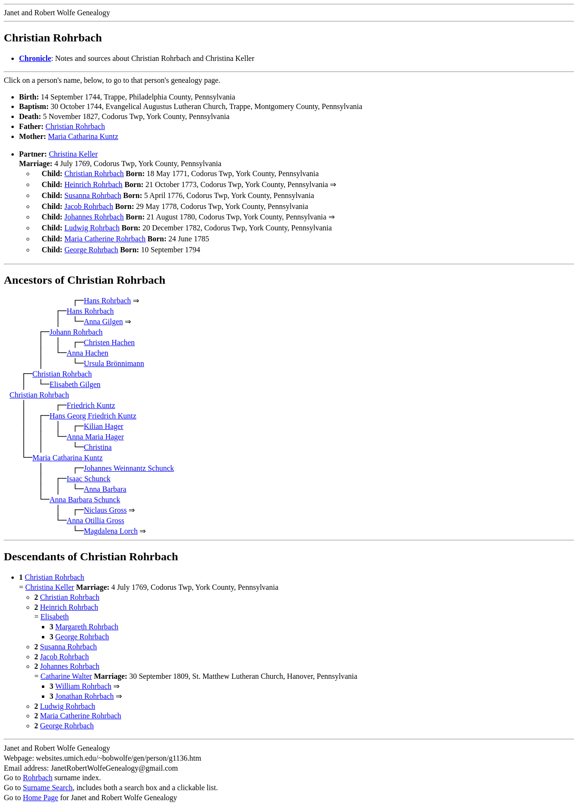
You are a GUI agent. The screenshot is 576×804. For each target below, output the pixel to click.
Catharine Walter (66, 669)
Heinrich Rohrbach (93, 183)
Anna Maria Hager (95, 429)
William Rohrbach (83, 679)
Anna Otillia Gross (95, 513)
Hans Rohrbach (107, 293)
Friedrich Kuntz (91, 398)
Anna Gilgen (103, 314)
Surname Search (47, 780)
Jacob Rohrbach (88, 203)
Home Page (40, 790)
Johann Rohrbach (76, 324)
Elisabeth (54, 609)
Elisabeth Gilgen (75, 377)
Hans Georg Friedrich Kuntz (93, 408)
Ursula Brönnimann (114, 356)
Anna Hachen (88, 345)
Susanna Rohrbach (92, 193)
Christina (98, 440)
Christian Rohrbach (75, 126)
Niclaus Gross (105, 502)
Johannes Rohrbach (94, 213)
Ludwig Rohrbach (91, 223)
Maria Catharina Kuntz (83, 136)
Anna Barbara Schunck (85, 492)
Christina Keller (73, 154)
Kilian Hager (103, 419)
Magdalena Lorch (111, 523)
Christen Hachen (109, 335)
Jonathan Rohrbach (84, 689)
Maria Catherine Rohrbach (105, 233)
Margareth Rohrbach (87, 619)
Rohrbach (37, 770)
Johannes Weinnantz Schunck (129, 461)
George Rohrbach (91, 243)
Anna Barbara (105, 481)
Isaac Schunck (88, 471)
